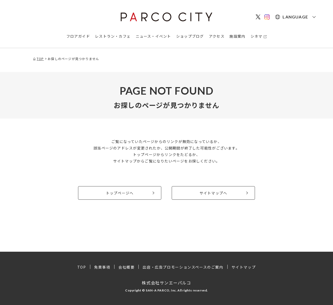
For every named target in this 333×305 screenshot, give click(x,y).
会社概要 (126, 267)
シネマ (256, 36)
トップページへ (119, 193)
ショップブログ (190, 36)
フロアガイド (78, 36)
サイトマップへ (213, 193)
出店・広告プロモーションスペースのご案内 (183, 267)
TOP (81, 267)
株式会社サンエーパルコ (166, 283)
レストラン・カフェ (113, 36)
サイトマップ (244, 267)
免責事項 (102, 267)
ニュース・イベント (153, 36)
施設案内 (237, 36)
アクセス (217, 36)
